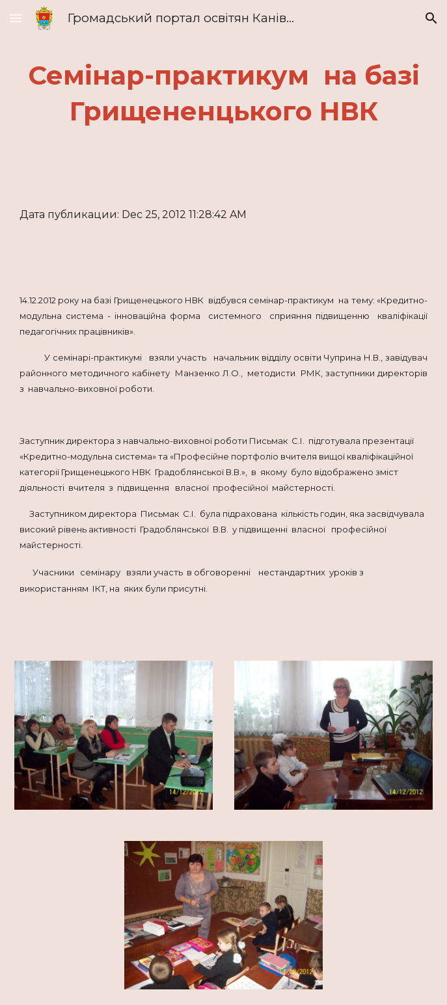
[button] (15, 18)
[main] (223, 93)
